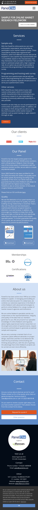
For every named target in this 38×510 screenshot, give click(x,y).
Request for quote (31, 2)
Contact (6, 122)
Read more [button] (23, 501)
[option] (14, 142)
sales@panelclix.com (10, 3)
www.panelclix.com (22, 481)
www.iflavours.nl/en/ (22, 484)
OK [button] (19, 505)
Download (9, 243)
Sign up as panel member (27, 24)
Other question (19, 417)
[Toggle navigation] (34, 8)
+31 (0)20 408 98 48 (10, 1)
